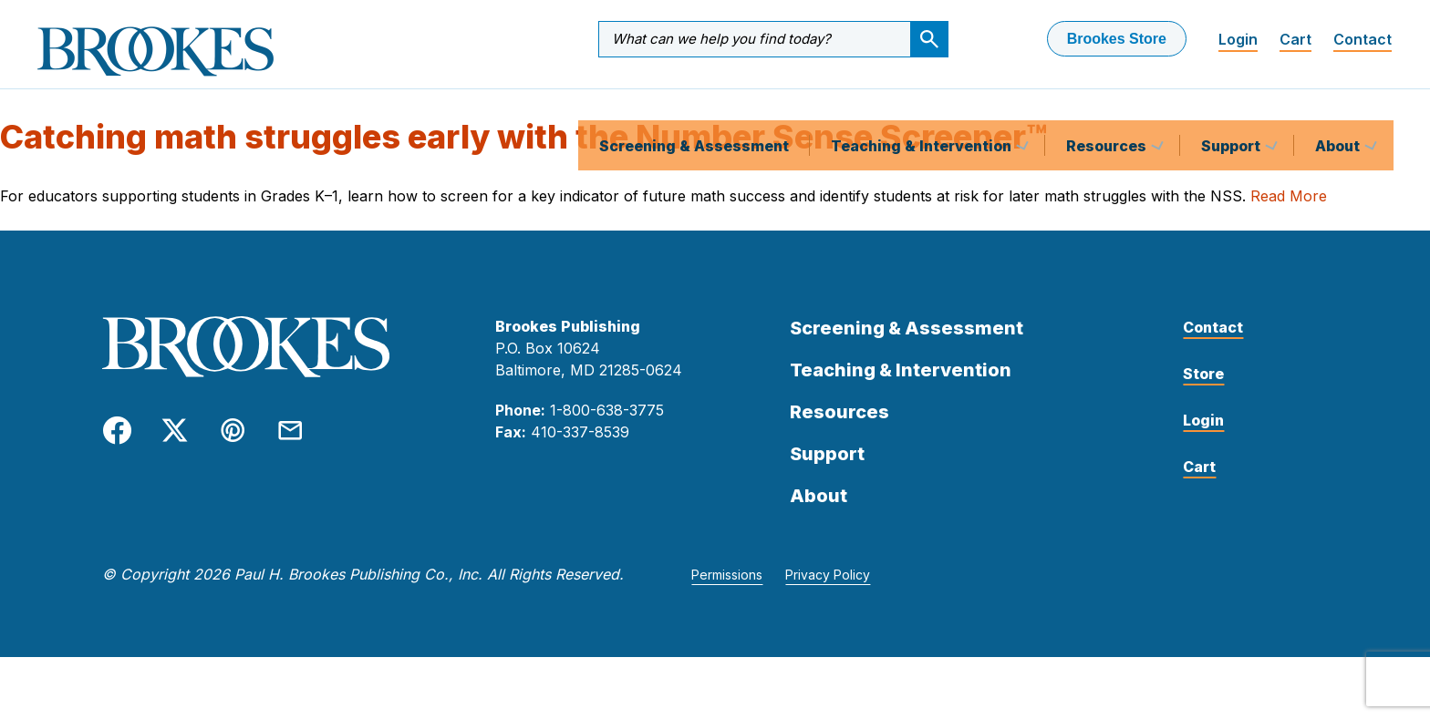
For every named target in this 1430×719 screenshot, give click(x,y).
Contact (1362, 39)
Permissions (726, 590)
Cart (1295, 39)
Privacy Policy (827, 590)
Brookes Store (1116, 38)
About (1339, 104)
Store (1203, 389)
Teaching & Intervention (923, 104)
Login (1238, 39)
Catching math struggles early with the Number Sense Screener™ (523, 152)
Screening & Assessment (694, 104)
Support (1232, 104)
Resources (1108, 104)
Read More (1288, 211)
